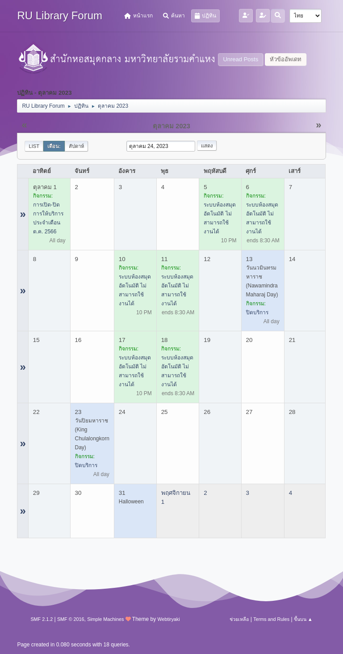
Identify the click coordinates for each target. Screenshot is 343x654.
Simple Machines (105, 619)
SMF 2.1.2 (41, 619)
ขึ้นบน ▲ (303, 619)
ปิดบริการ (257, 312)
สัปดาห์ (76, 146)
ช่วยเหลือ (239, 619)
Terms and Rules (271, 619)
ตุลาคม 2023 (171, 126)
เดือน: (54, 146)
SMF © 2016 (70, 619)
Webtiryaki (168, 619)
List (34, 146)
